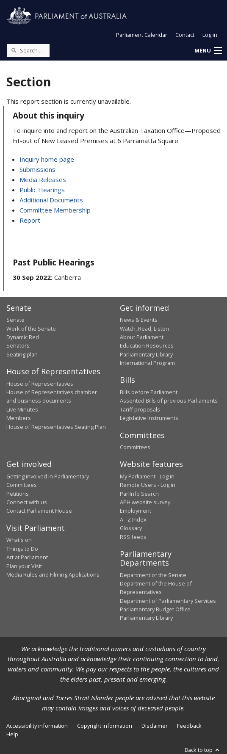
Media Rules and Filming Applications (53, 574)
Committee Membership (55, 210)
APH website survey (145, 502)
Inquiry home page (46, 159)
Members (18, 418)
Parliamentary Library (146, 354)
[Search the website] (28, 50)
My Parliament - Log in (147, 476)
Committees (135, 447)
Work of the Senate (31, 328)
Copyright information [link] (104, 725)
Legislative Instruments (149, 418)
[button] (208, 51)
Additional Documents (51, 200)
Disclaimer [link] (154, 725)
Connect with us (26, 502)
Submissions (37, 169)
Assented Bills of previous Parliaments (169, 400)
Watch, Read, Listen (144, 328)
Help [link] (12, 734)
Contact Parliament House (39, 510)
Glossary (131, 528)
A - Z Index (133, 519)
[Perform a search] (13, 50)
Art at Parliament (27, 557)
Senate (15, 319)
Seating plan (22, 354)
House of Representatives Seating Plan (56, 427)
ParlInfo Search (139, 493)
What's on (19, 540)
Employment (135, 510)
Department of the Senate (153, 575)
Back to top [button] (203, 750)
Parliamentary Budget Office (155, 609)
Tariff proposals (140, 409)
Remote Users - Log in (147, 485)
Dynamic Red (22, 337)
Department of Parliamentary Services (168, 601)
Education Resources (147, 345)
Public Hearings (42, 189)
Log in (209, 35)
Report (29, 220)
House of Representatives (39, 383)
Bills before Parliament (148, 392)
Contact (184, 35)
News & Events (139, 319)
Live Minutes (22, 409)
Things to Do (22, 548)
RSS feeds (133, 537)
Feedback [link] (189, 725)
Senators (18, 345)
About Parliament (141, 337)
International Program (147, 363)
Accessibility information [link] (37, 725)
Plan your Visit (24, 566)
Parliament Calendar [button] (141, 35)
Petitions (17, 493)
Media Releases (42, 179)
